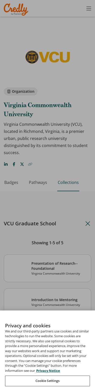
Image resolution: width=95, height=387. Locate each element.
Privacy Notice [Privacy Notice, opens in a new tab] (48, 376)
